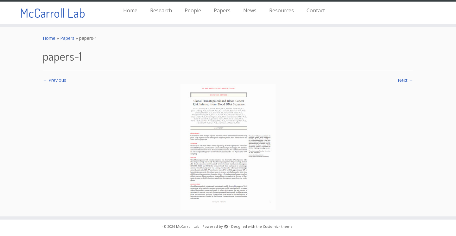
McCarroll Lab (52, 12)
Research (161, 10)
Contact (316, 10)
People (193, 10)
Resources (281, 10)
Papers (222, 10)
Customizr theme (278, 226)
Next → (405, 80)
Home (130, 10)
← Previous (54, 80)
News (249, 10)
